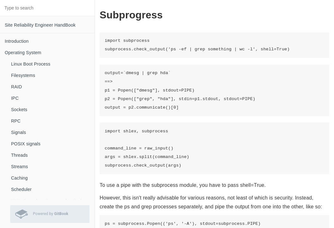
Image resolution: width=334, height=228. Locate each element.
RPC (16, 121)
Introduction (17, 41)
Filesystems (23, 75)
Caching (19, 177)
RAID (16, 86)
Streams (19, 166)
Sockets (19, 109)
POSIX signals (25, 143)
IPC (15, 98)
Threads (19, 155)
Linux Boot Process (30, 63)
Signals (18, 132)
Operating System (23, 52)
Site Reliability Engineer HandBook (40, 25)
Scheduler (21, 189)
